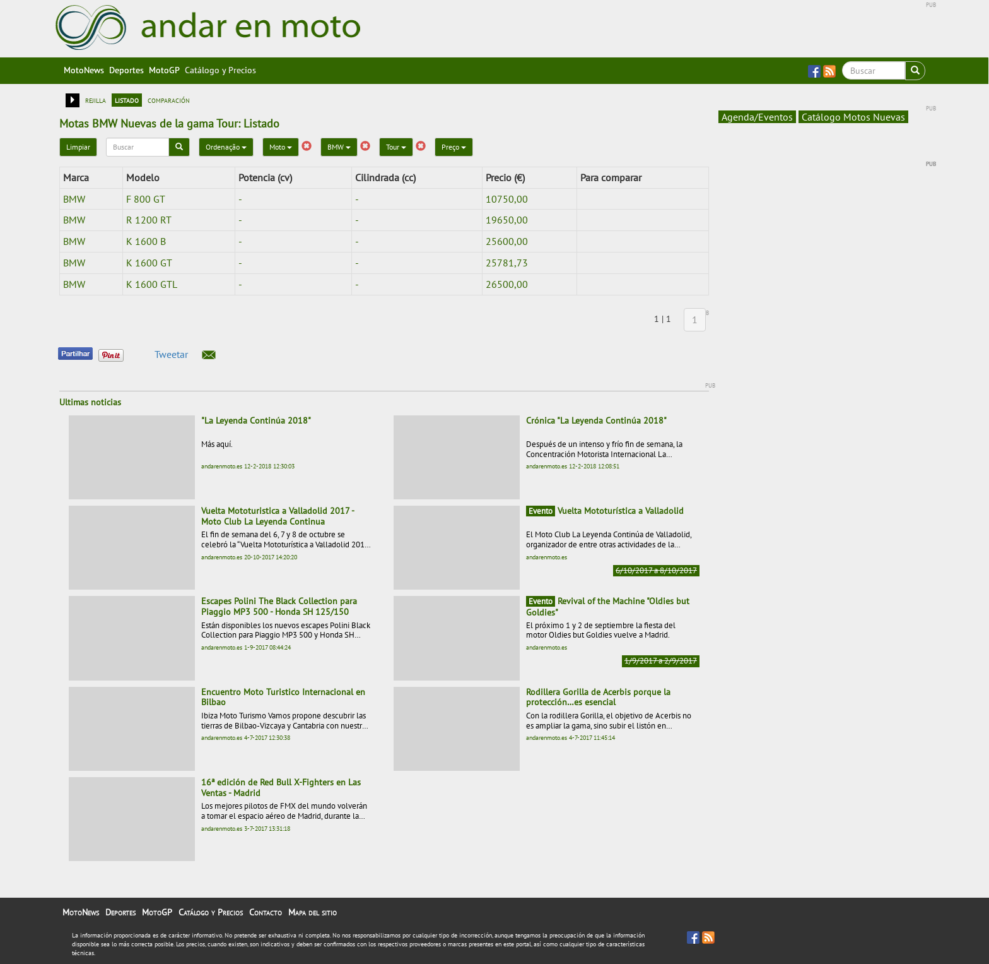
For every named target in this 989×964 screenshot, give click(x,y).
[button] (209, 354)
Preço (454, 147)
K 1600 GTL (151, 284)
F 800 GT (145, 199)
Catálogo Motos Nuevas (853, 116)
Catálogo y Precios (220, 70)
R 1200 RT (149, 219)
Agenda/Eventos (757, 116)
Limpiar (78, 147)
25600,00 (507, 241)
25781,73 (507, 262)
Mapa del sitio (312, 912)
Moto (280, 147)
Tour (396, 147)
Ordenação (226, 147)
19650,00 (507, 219)
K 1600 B (146, 241)
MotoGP (164, 70)
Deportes (126, 70)
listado (127, 99)
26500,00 (507, 284)
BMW (339, 147)
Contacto (265, 912)
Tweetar (171, 354)
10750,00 (507, 199)
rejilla (95, 99)
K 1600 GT (149, 262)
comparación (169, 99)
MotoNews (84, 70)
